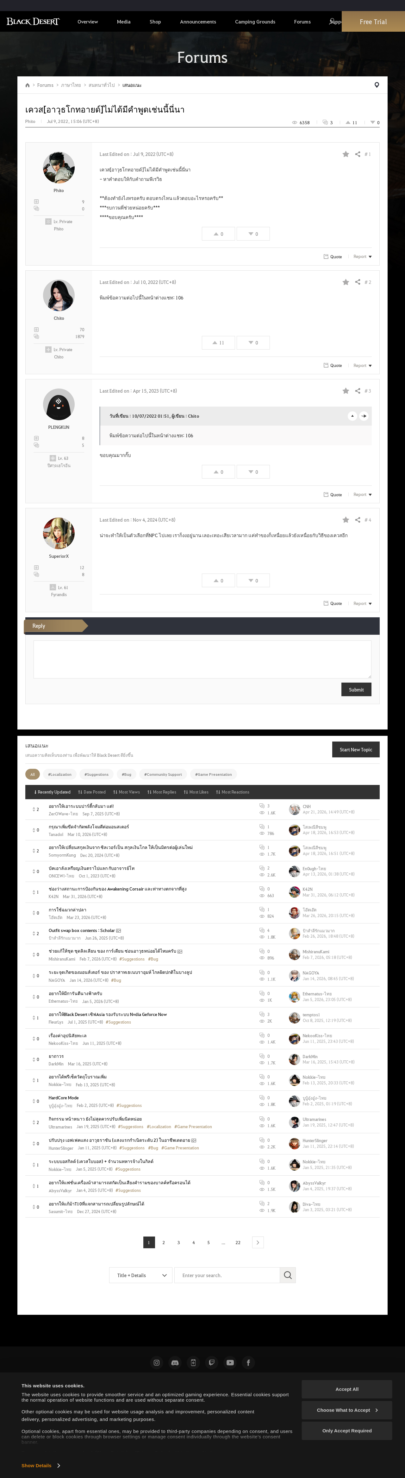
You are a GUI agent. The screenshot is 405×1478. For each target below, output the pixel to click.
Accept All (347, 1389)
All (32, 774)
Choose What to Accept (347, 1410)
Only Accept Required (347, 1430)
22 (238, 1242)
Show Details (37, 1465)
